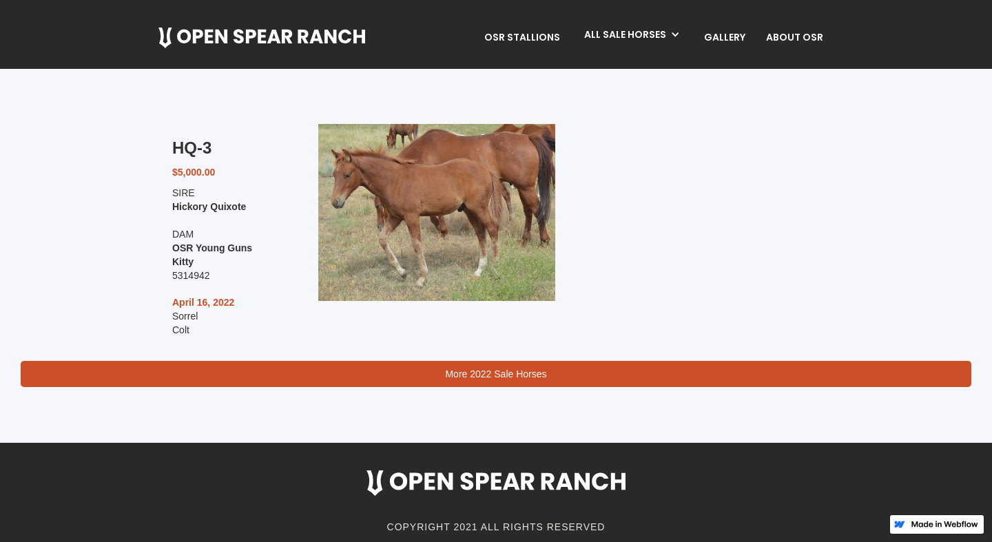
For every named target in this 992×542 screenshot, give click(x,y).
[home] (261, 38)
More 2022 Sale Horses (495, 373)
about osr (794, 37)
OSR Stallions (522, 37)
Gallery (724, 37)
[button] (632, 34)
